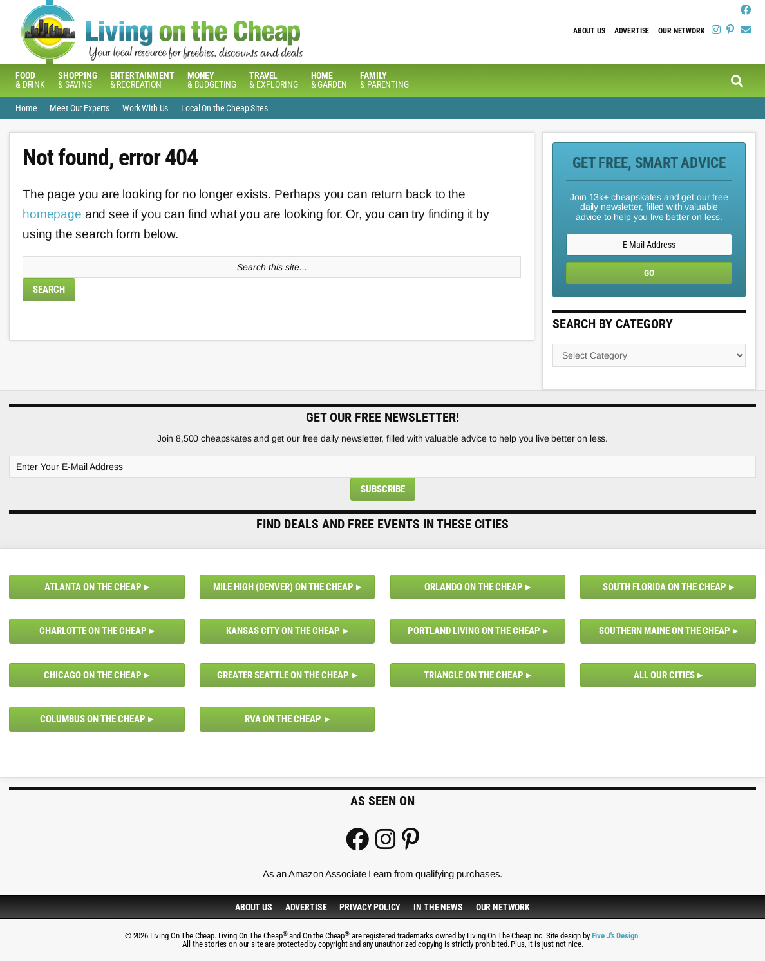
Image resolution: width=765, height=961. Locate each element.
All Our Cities (664, 675)
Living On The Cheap (224, 32)
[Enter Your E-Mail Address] (382, 467)
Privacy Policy (370, 907)
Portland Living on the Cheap (474, 631)
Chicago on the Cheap (93, 675)
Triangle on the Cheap (474, 675)
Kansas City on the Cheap (283, 631)
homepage (52, 214)
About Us (589, 30)
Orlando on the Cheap (473, 587)
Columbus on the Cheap (93, 719)
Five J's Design (615, 935)
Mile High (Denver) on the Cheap (283, 587)
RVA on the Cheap (283, 719)
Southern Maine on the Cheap (664, 631)
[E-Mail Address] (649, 245)
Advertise (632, 30)
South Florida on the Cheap (664, 587)
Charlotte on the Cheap (93, 631)
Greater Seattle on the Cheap (283, 675)
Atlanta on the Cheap (93, 587)
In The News (437, 907)
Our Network (681, 30)
